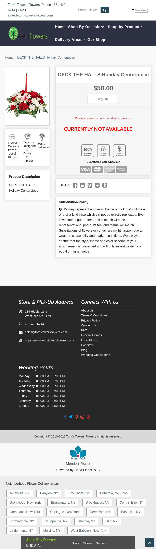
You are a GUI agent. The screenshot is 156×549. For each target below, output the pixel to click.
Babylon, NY (49, 493)
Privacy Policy (90, 320)
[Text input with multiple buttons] (88, 10)
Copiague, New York (65, 512)
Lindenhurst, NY (21, 530)
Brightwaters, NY (63, 502)
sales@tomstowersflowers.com (30, 15)
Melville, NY (51, 530)
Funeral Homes (91, 335)
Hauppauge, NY (56, 521)
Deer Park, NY (100, 512)
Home (60, 27)
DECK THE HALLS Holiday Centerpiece (46, 57)
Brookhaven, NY (97, 502)
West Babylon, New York (88, 530)
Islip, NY (112, 521)
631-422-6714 (34, 324)
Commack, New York (25, 512)
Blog (84, 350)
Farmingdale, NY (22, 521)
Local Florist (89, 340)
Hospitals (87, 345)
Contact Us (88, 325)
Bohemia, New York (114, 493)
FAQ (84, 330)
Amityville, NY (20, 493)
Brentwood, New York (25, 502)
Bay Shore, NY (79, 493)
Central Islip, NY (131, 502)
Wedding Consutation (95, 355)
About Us (87, 310)
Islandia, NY (86, 521)
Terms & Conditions (94, 315)
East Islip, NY (131, 512)
